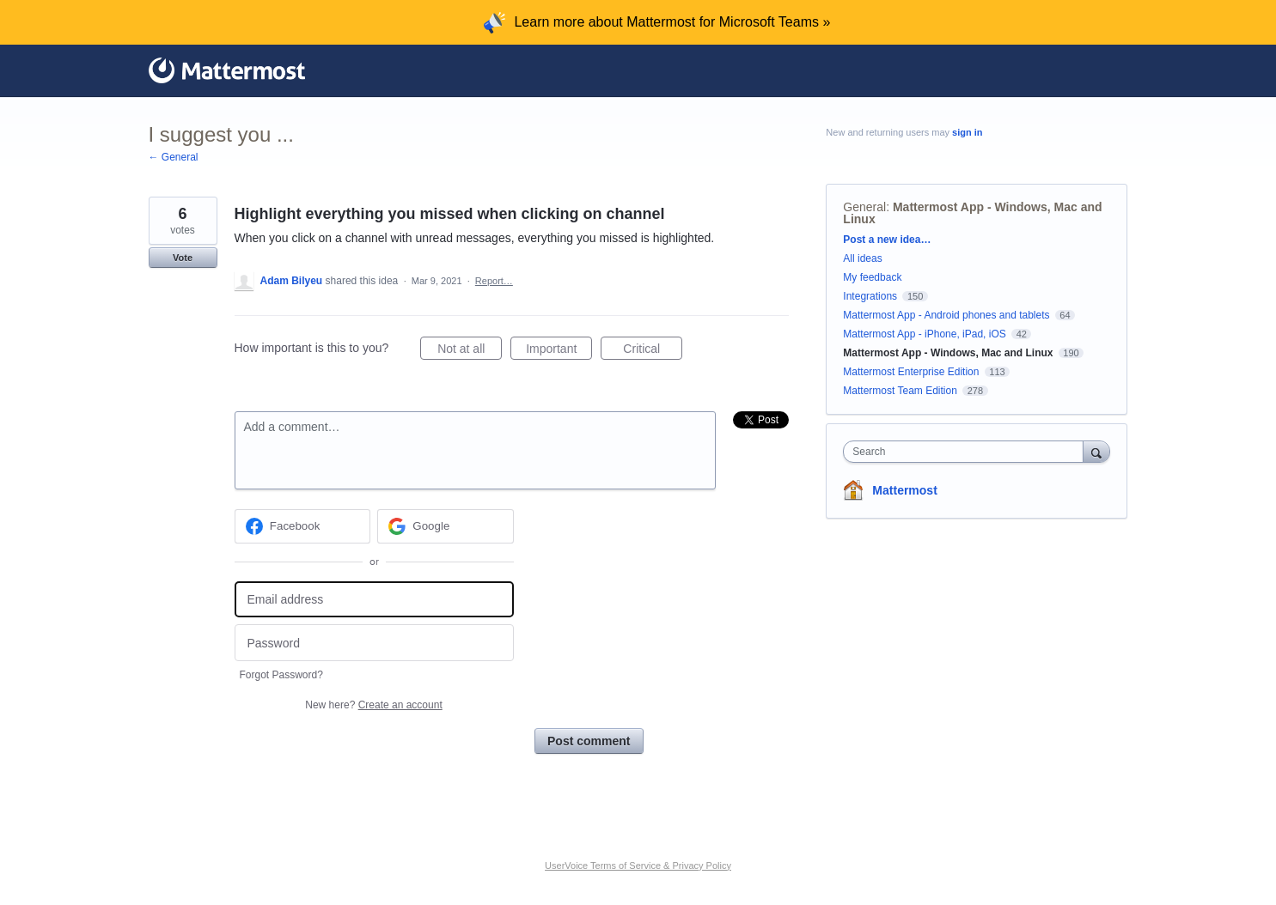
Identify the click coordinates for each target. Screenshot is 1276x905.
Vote (182, 257)
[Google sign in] (445, 526)
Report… (494, 281)
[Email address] (374, 599)
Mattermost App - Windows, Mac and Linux (972, 213)
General (864, 207)
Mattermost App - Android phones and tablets (946, 315)
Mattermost (904, 490)
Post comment (588, 741)
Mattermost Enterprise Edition (912, 372)
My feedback (872, 277)
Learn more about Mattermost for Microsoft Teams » (672, 22)
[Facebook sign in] (303, 526)
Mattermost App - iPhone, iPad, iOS (924, 334)
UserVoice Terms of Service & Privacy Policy (638, 865)
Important (559, 351)
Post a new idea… (887, 240)
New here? (373, 705)
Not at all (469, 351)
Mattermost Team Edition (900, 391)
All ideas (862, 258)
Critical (652, 351)
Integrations (870, 296)
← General (173, 157)
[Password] (374, 642)
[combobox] (967, 452)
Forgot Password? (281, 675)
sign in (967, 132)
